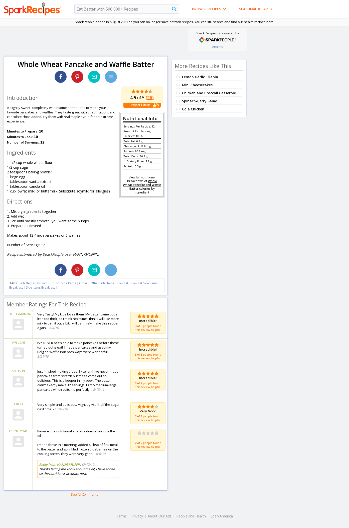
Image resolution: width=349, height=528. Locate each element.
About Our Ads (159, 516)
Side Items (27, 283)
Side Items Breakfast (40, 287)
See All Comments (84, 494)
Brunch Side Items (63, 283)
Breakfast (16, 287)
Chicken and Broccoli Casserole (209, 93)
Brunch (42, 283)
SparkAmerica (222, 516)
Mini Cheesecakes (197, 85)
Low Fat (122, 283)
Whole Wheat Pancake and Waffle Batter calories (142, 185)
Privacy (137, 516)
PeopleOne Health (191, 516)
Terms (121, 516)
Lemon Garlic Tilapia (200, 77)
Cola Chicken (193, 109)
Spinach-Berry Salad (199, 101)
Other (83, 283)
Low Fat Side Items (144, 283)
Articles (217, 46)
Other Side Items (102, 283)
